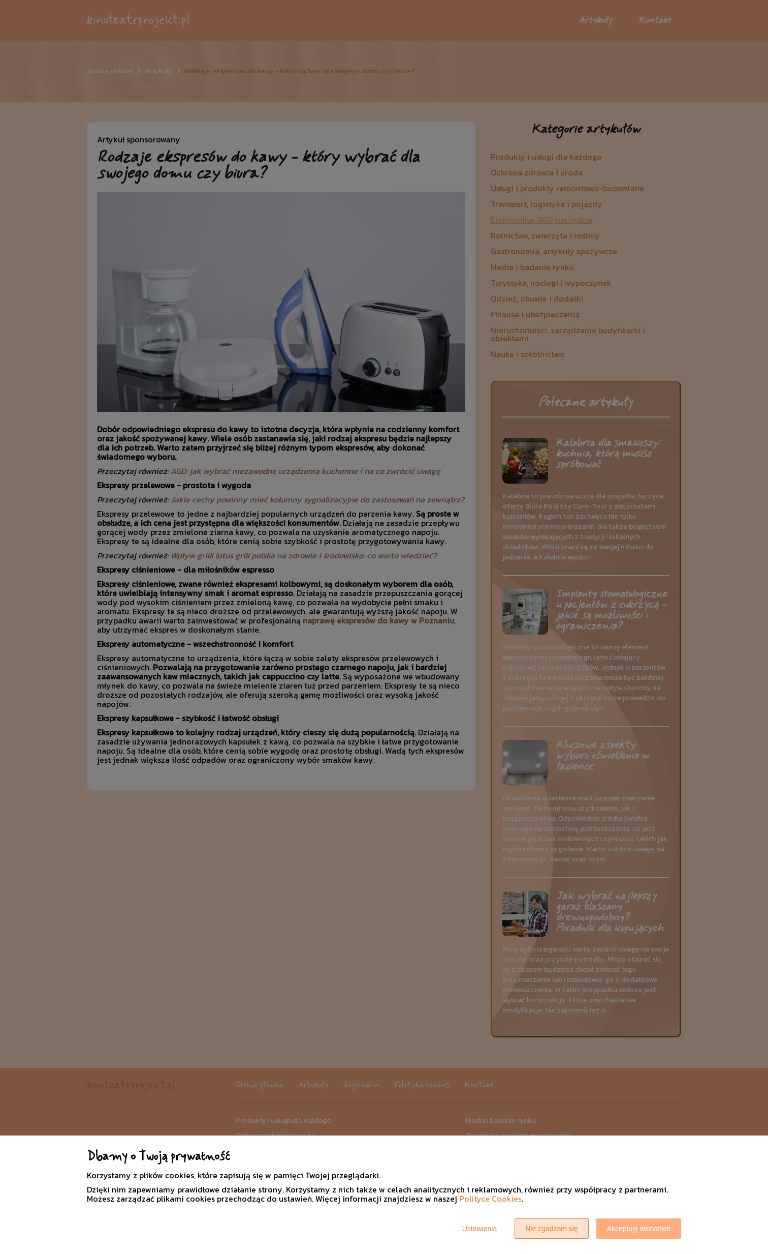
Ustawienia (479, 1229)
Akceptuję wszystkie (638, 1229)
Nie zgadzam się (551, 1229)
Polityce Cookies (490, 1198)
